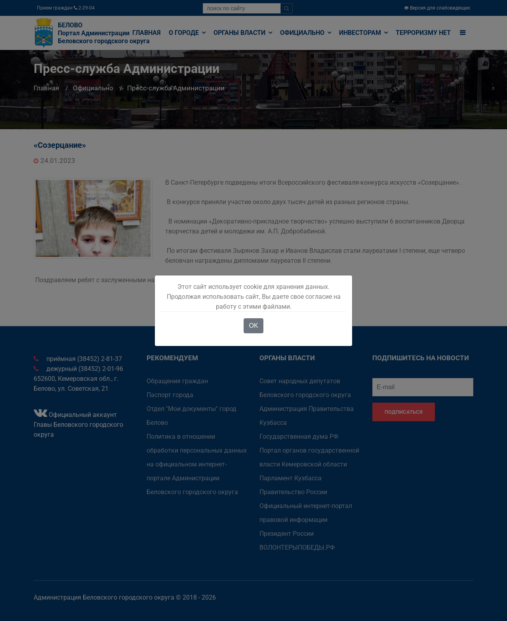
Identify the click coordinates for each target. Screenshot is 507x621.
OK (253, 325)
